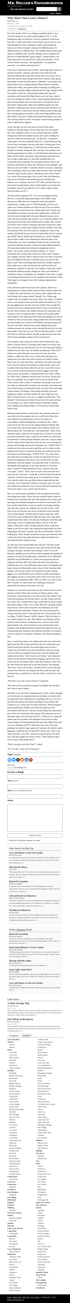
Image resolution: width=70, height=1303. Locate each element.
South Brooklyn (14, 1164)
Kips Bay (10, 1226)
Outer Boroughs (43, 1086)
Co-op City (13, 1055)
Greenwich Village (44, 1045)
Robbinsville (42, 1158)
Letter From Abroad (15, 1228)
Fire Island (13, 1241)
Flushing (10, 1208)
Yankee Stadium (15, 1068)
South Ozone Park (44, 1262)
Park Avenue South (44, 1089)
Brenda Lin (14, 21)
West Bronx (13, 1065)
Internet (12, 1045)
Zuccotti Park (42, 1138)
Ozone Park (42, 1252)
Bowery (12, 1264)
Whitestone (42, 1267)
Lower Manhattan (14, 1249)
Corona (40, 1221)
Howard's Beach (43, 1231)
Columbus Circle (15, 1277)
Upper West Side (43, 1122)
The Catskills (41, 1280)
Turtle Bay (41, 1114)
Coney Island (13, 1102)
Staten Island (41, 1275)
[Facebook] (9, 760)
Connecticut (11, 1184)
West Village (42, 1127)
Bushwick (12, 1089)
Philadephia (42, 1192)
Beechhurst (41, 1215)
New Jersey (40, 1153)
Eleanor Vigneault (16, 884)
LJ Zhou (13, 869)
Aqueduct (41, 1210)
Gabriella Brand (14, 1022)
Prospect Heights (15, 1148)
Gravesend (13, 1130)
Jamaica (10, 1223)
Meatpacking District (45, 1068)
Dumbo (11, 1280)
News (38, 1161)
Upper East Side (43, 1120)
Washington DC (43, 1200)
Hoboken (41, 1156)
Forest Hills (42, 1228)
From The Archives (14, 1213)
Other (38, 1164)
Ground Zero (42, 1047)
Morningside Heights (45, 1073)
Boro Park (12, 1081)
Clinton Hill (13, 1096)
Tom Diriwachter (16, 855)
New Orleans (42, 1184)
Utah (39, 1197)
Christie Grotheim (16, 950)
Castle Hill (13, 1052)
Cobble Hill (13, 1099)
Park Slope (13, 1145)
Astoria (40, 1166)
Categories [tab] (14, 1035)
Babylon (12, 1239)
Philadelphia (42, 1189)
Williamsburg (14, 1171)
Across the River (13, 1039)
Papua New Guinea (43, 1202)
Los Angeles (42, 1179)
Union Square (42, 1117)
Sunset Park (13, 1166)
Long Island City (15, 1140)
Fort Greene (13, 1125)
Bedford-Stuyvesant (16, 1076)
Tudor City (41, 1112)
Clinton (11, 1275)
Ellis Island (11, 1200)
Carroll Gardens (14, 1094)
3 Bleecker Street (15, 1257)
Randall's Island (42, 1272)
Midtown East (42, 1143)
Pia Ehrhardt (15, 972)
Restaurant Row (43, 1091)
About (9, 1297)
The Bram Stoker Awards (46, 1104)
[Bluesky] (14, 760)
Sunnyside (41, 1264)
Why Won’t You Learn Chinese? (27, 18)
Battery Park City (15, 1262)
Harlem (10, 1215)
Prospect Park (14, 1151)
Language (17, 754)
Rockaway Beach (44, 1257)
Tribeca (40, 1109)
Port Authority (43, 1148)
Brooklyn (10, 1070)
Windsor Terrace (15, 1174)
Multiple (39, 1151)
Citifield (40, 1218)
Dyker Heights (14, 1114)
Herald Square (43, 1055)
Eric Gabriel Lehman (17, 898)
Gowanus (12, 1127)
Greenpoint (13, 1133)
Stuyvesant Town (44, 1102)
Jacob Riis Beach (44, 1236)
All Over (10, 1042)
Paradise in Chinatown (19, 910)
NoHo (40, 1078)
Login (52, 13)
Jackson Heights (43, 1233)
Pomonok (12, 1210)
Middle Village (43, 1249)
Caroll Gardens (14, 1091)
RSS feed (26, 1297)
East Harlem (13, 1283)
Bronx (9, 1050)
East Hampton (12, 1192)
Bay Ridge (13, 1073)
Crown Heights (14, 1104)
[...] (26, 943)
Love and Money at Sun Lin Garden (26, 853)
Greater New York (44, 1174)
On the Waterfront (44, 1083)
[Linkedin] (26, 760)
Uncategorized (41, 1283)
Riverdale (12, 1060)
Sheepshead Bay (15, 1161)
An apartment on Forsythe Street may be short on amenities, (27, 965)
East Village (11, 1197)
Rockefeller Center (44, 1094)
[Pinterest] (31, 760)
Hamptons (12, 1195)
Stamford (12, 1187)
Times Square (42, 1107)
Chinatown (22, 29)
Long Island (13, 1138)
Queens (38, 1208)
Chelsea (12, 1270)
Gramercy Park (43, 1039)
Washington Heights (45, 1125)
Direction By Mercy (18, 867)
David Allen (15, 912)
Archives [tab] (27, 1035)
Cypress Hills (14, 1107)
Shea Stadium (14, 1158)
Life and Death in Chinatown (22, 896)
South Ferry (42, 1099)
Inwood (40, 1058)
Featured (10, 1205)
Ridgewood (42, 1254)
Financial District (15, 1288)
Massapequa (13, 1244)
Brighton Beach (14, 1083)
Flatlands (12, 1122)
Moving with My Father (20, 961)
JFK (39, 1241)
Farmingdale (13, 1233)
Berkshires (41, 1169)
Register (58, 13)
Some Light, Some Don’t (20, 969)
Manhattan (11, 1254)
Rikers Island (13, 1058)
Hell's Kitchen (43, 1052)
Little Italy (41, 1060)
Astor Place (13, 1259)
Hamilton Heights (15, 1218)
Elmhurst (41, 1223)
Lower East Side (43, 1063)
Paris (39, 1187)
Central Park (12, 1177)
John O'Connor (14, 1006)
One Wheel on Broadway (20, 1019)
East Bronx (11, 1189)
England (10, 1202)
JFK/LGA (41, 1244)
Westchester (40, 1288)
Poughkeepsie (42, 1195)
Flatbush (12, 1120)
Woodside (41, 1270)
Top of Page (35, 1297)
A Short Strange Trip (18, 1003)
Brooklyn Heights (15, 1086)
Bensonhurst (13, 1078)
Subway (12, 1047)
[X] (18, 760)
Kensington (13, 1135)
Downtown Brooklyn (16, 1109)
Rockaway (13, 1156)
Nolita (40, 1081)
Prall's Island (42, 1285)
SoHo (40, 1096)
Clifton (40, 1277)
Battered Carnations (18, 881)
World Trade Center (44, 1133)
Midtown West (43, 1145)
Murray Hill (42, 1076)
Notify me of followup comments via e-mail (24, 840)
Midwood (12, 1143)
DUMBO (12, 1112)
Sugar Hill (12, 1221)
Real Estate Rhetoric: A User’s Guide (26, 947)
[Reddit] (22, 760)
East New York (14, 1117)
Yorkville (41, 1135)
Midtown (41, 1070)
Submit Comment (35, 835)
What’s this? (17, 1297)
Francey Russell (16, 963)
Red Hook (12, 1153)
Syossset (12, 1246)
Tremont (12, 1063)
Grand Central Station (45, 1042)
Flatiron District (14, 1290)
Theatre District (14, 1252)
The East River (14, 1169)
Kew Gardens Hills (44, 1246)
